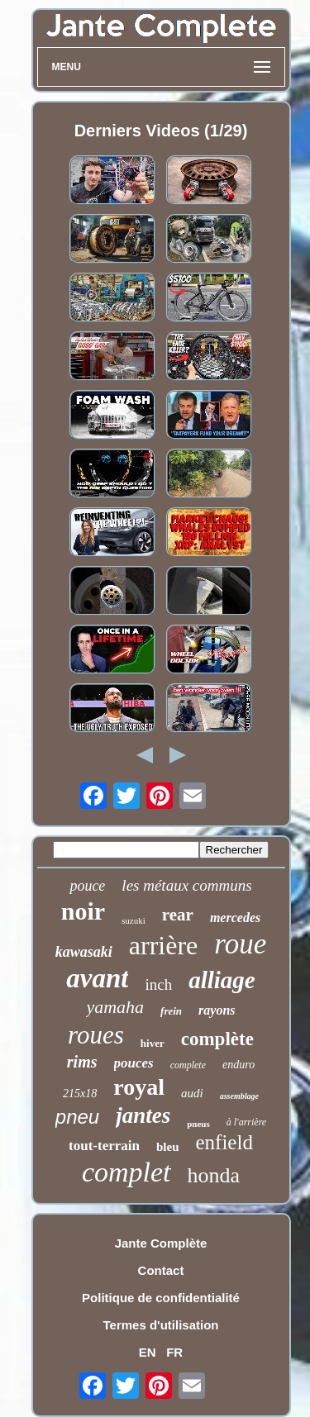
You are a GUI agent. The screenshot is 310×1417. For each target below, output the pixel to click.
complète (217, 1039)
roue (240, 944)
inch (158, 984)
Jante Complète (161, 1243)
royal (139, 1087)
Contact (161, 1270)
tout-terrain (104, 1145)
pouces (134, 1063)
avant (97, 978)
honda (214, 1175)
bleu (167, 1146)
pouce (87, 885)
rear (177, 915)
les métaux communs (186, 885)
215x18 (80, 1093)
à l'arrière (246, 1122)
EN (147, 1352)
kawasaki (83, 952)
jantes (143, 1115)
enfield (224, 1142)
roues (96, 1034)
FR (174, 1352)
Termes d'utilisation (161, 1325)
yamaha (115, 1006)
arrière (163, 945)
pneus (198, 1124)
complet (126, 1172)
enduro (238, 1064)
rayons (216, 1010)
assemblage (239, 1096)
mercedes (235, 918)
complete (188, 1065)
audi (192, 1093)
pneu (77, 1117)
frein (171, 1011)
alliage (221, 980)
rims (82, 1062)
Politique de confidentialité (161, 1298)
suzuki (133, 920)
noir (83, 911)
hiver (153, 1043)
